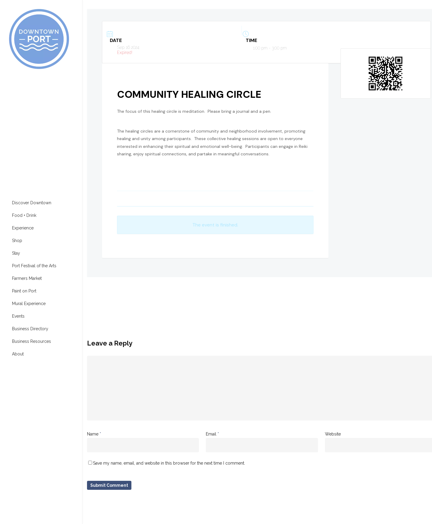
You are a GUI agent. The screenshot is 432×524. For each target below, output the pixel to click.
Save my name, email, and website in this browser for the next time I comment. (169, 463)
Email (212, 434)
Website (333, 434)
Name (94, 434)
